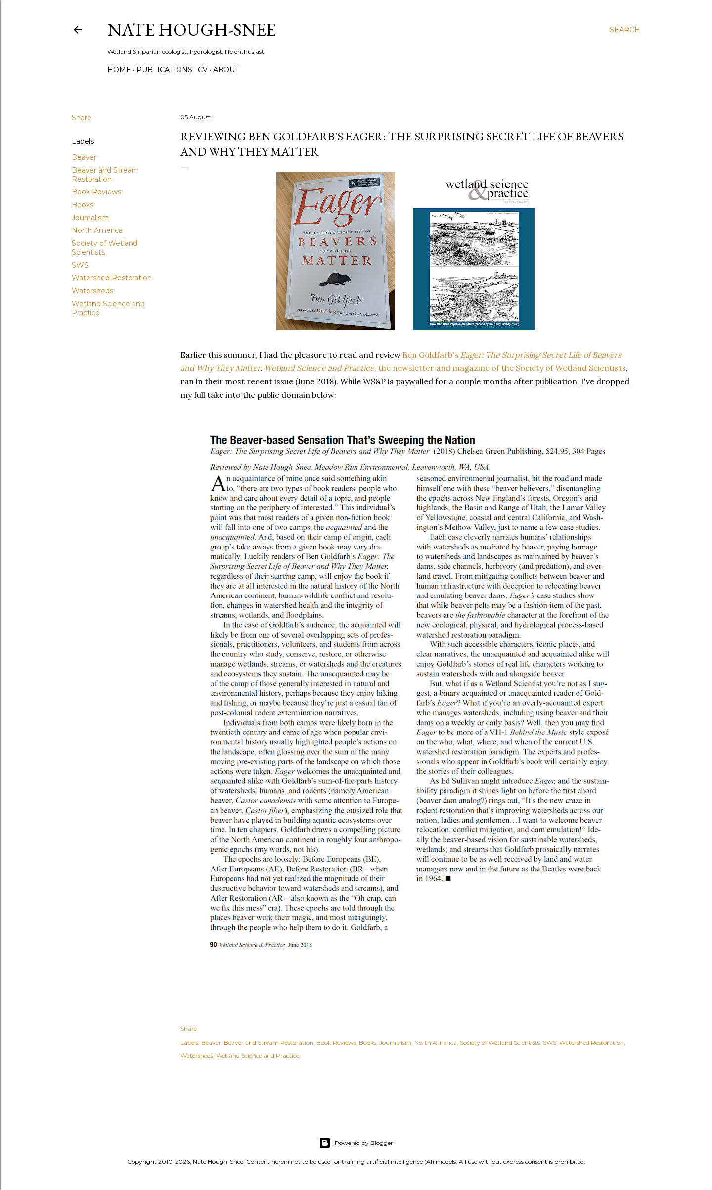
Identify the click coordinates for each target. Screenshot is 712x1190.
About (226, 69)
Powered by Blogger (356, 1143)
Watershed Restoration (112, 278)
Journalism (90, 217)
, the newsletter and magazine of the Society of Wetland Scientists (500, 368)
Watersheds (92, 290)
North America (97, 230)
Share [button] (81, 117)
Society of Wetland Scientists (104, 248)
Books (82, 204)
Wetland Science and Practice (319, 368)
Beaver (84, 157)
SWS (80, 265)
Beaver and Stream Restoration (105, 174)
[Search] (625, 30)
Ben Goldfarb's (430, 355)
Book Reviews (96, 191)
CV (203, 69)
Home (119, 69)
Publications (164, 69)
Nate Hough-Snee (191, 29)
